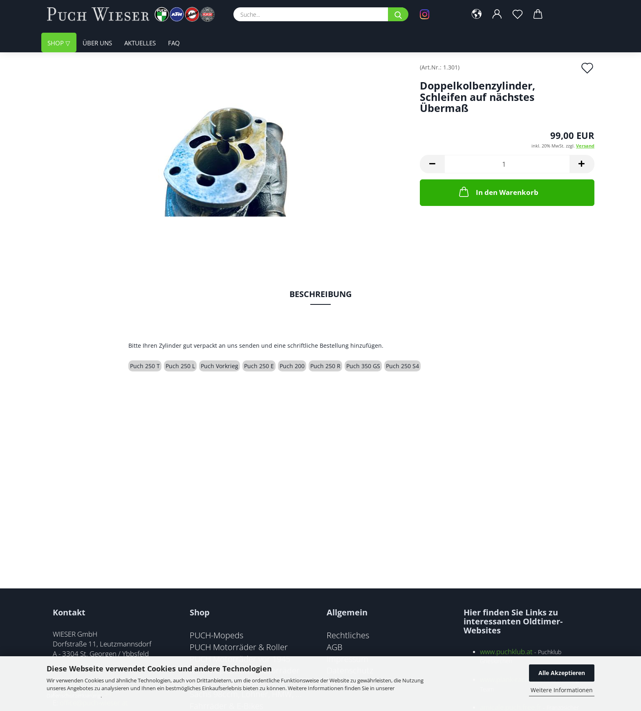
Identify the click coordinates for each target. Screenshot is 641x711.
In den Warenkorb (497, 191)
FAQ (174, 43)
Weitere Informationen (562, 690)
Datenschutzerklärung (74, 695)
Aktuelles (140, 43)
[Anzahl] (507, 164)
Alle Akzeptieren (561, 673)
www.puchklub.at (506, 651)
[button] (476, 14)
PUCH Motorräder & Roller (239, 647)
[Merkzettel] (517, 14)
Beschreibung (320, 294)
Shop (56, 43)
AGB (335, 647)
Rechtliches (348, 635)
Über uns (97, 43)
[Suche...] (398, 14)
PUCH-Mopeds (216, 635)
